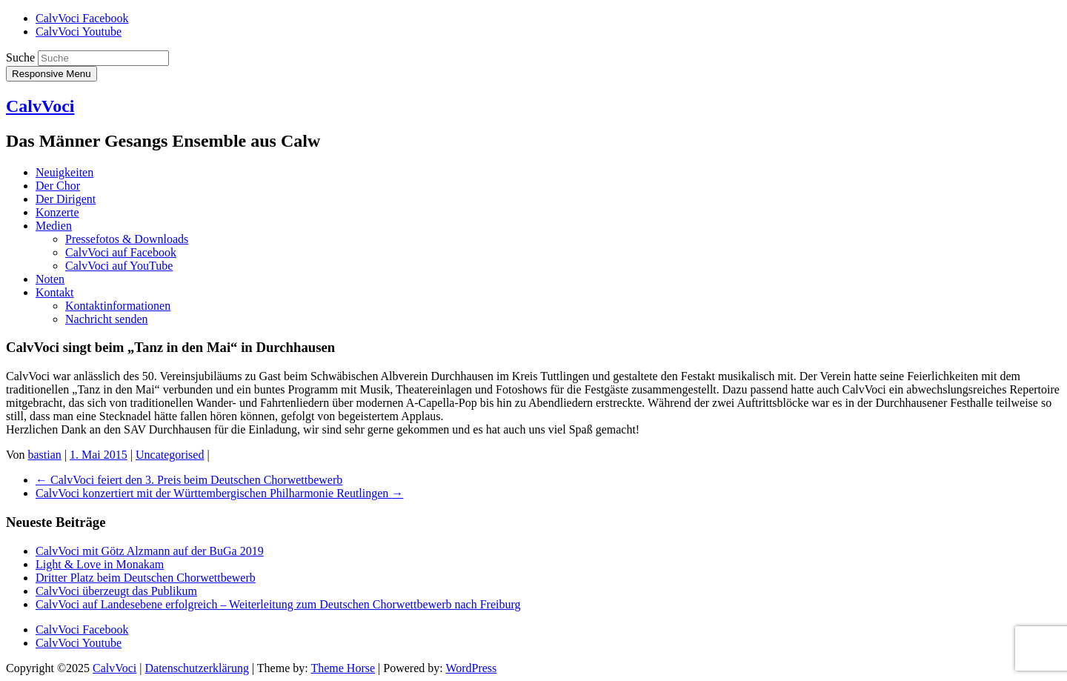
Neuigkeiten (64, 172)
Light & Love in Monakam (100, 564)
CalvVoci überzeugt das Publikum (116, 591)
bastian (45, 454)
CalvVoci (40, 106)
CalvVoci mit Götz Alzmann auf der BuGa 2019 (150, 551)
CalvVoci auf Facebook (120, 252)
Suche (20, 57)
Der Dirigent (66, 199)
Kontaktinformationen (117, 305)
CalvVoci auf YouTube (119, 265)
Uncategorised (170, 454)
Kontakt (55, 292)
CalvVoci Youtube (79, 31)
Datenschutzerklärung (197, 668)
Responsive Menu (51, 73)
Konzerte (57, 212)
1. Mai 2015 (98, 454)
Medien (54, 225)
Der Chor (58, 185)
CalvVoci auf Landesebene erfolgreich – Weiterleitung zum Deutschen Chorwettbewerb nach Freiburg (278, 604)
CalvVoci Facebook (82, 18)
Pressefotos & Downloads (126, 239)
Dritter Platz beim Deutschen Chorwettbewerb (146, 577)
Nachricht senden (106, 319)
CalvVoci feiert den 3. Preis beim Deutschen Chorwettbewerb (189, 480)
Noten (50, 279)
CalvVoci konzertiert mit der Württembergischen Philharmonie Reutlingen (219, 493)
